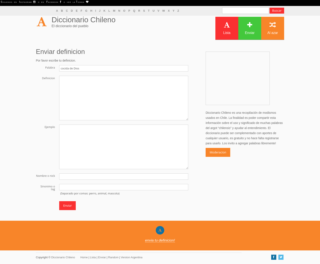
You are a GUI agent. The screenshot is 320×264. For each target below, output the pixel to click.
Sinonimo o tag (47, 187)
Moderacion (218, 152)
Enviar (249, 28)
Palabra (50, 67)
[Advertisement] (237, 78)
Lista (226, 28)
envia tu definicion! (160, 240)
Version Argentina (131, 257)
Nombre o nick (45, 175)
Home (84, 257)
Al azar (272, 28)
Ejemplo (50, 126)
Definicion (48, 78)
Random (113, 257)
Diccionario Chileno (84, 19)
